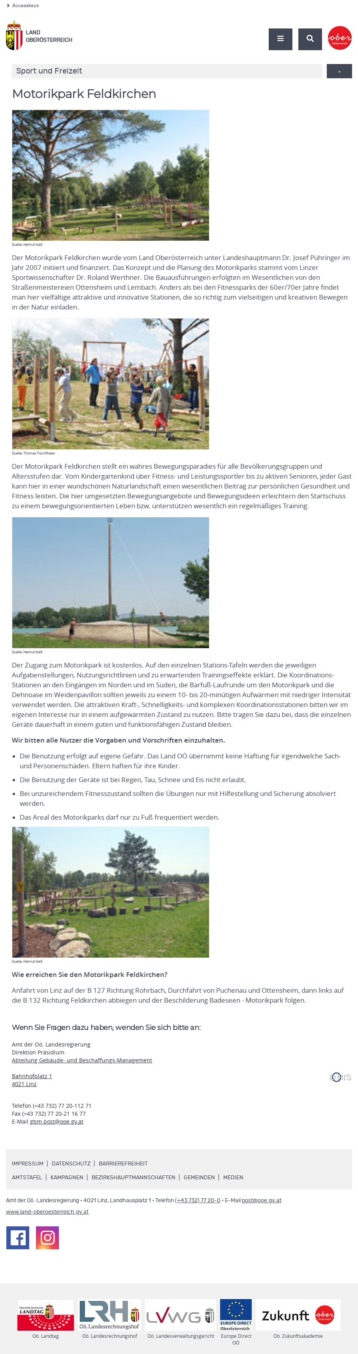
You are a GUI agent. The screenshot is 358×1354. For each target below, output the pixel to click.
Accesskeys (23, 5)
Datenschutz (71, 1164)
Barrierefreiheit (123, 1164)
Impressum (27, 1164)
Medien (233, 1178)
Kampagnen (67, 1178)
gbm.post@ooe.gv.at (56, 1121)
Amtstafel (27, 1178)
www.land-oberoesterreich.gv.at (47, 1212)
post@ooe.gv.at (261, 1200)
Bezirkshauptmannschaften (133, 1178)
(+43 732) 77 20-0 (197, 1200)
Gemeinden (199, 1178)
